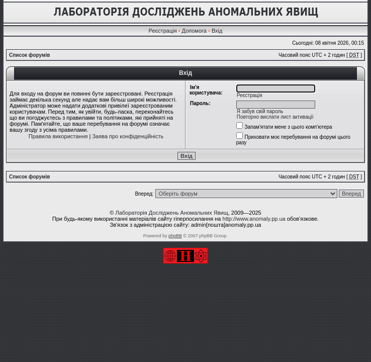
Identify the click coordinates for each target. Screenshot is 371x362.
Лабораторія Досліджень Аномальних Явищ (171, 213)
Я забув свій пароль (260, 111)
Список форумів (29, 55)
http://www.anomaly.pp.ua (254, 219)
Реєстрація (163, 31)
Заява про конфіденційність (127, 136)
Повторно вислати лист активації (275, 117)
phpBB (175, 235)
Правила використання (58, 136)
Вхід (217, 31)
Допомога (194, 31)
